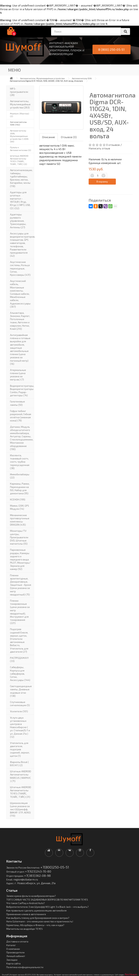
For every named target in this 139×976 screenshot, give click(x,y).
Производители (15, 952)
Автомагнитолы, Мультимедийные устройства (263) (20, 104)
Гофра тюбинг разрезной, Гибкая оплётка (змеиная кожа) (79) (20, 415)
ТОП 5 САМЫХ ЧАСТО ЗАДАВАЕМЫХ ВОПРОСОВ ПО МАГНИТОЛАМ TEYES (47, 899)
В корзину (102, 181)
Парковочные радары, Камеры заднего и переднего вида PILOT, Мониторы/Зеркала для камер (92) (20, 559)
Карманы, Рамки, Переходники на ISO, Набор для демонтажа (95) (19, 488)
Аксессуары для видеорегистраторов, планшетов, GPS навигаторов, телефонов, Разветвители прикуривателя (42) (22, 244)
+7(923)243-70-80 (38, 871)
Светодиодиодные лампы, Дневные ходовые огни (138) (21, 691)
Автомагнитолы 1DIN (82, 78)
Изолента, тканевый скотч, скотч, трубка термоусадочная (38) (19, 462)
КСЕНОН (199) (17, 499)
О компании (13, 948)
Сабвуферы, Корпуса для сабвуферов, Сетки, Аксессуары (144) (20, 673)
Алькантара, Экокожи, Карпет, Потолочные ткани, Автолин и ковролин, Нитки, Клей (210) (20, 320)
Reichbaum (131, 974)
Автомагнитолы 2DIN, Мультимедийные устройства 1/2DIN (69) (19, 136)
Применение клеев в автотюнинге (26, 914)
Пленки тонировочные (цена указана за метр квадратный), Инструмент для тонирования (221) (20, 611)
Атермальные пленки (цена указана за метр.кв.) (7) (18, 374)
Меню (14, 69)
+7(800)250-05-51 (54, 867)
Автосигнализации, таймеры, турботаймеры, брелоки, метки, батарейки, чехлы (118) (21, 178)
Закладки (11, 959)
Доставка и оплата (17, 941)
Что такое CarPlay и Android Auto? (25, 903)
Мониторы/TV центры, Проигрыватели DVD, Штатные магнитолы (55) (19, 537)
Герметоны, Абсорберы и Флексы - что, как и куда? (35, 925)
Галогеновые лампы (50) (17, 403)
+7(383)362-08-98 (37, 875)
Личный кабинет (15, 956)
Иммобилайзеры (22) (19, 476)
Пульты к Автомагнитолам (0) (20, 148)
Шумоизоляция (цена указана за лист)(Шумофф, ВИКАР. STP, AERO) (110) (20, 809)
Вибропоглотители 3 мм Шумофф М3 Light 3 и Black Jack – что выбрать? (47, 906)
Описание (48, 137)
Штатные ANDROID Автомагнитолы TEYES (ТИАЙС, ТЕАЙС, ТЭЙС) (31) (20, 792)
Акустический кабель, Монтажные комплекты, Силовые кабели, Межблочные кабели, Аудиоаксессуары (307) (20, 293)
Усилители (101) (19, 711)
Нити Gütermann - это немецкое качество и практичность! (39, 921)
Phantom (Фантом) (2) (19, 115)
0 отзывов (113, 144)
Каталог (11, 945)
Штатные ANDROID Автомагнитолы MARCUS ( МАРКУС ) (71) (20, 776)
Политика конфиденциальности (24, 967)
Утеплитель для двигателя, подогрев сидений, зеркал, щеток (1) (19, 749)
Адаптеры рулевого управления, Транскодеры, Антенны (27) (18, 221)
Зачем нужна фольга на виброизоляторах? (31, 895)
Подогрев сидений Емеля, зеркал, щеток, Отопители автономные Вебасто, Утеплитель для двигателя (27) (19, 640)
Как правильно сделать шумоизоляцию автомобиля (36, 910)
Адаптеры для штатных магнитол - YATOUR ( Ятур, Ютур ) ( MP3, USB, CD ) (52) (20, 200)
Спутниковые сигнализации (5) (20, 703)
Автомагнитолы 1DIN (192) (18, 123)
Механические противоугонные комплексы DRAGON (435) (19, 520)
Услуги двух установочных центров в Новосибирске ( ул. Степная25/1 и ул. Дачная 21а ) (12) (20, 727)
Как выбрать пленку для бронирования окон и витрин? (37, 917)
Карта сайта (13, 963)
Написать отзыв (99, 148)
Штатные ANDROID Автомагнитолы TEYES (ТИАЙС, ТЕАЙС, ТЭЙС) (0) (19, 159)
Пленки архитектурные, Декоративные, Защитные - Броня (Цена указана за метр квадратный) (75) (20, 585)
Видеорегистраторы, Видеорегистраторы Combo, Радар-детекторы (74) (22, 390)
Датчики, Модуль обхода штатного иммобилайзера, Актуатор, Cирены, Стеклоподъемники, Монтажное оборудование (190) (21, 438)
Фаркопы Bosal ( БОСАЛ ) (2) (19, 763)
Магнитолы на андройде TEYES (24, 928)
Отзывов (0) (69, 137)
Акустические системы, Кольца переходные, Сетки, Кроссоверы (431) (20, 268)
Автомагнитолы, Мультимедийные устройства (42, 78)
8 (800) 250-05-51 (111, 49)
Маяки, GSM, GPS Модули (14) (19, 507)
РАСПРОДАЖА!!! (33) (19, 659)
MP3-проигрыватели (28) (19, 91)
